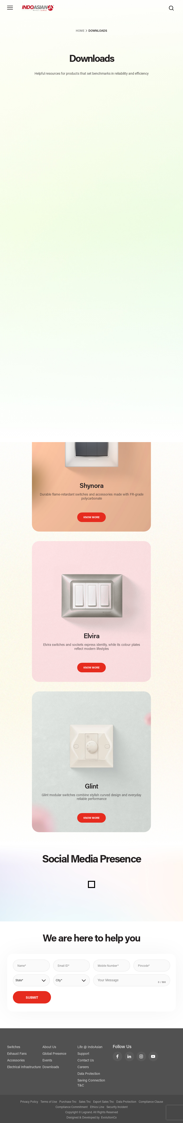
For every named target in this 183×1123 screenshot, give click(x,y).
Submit (32, 998)
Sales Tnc (85, 1102)
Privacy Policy (29, 1102)
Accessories (16, 1060)
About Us (49, 1047)
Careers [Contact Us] (83, 1067)
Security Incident (117, 1107)
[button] (31, 980)
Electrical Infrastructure (24, 1067)
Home (80, 31)
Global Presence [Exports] (54, 1054)
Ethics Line (97, 1107)
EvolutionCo (109, 1117)
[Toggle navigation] (10, 8)
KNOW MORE (91, 517)
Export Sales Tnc (103, 1102)
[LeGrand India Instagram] (141, 1056)
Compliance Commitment (72, 1107)
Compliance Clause (151, 1102)
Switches (13, 1047)
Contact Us (85, 1060)
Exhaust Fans (17, 1054)
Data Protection (88, 1074)
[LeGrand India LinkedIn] (129, 1056)
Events (47, 1060)
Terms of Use (49, 1102)
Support (83, 1054)
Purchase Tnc (67, 1102)
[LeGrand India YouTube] (153, 1056)
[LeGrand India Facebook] (117, 1056)
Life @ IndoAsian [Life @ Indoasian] (89, 1047)
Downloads (50, 1067)
